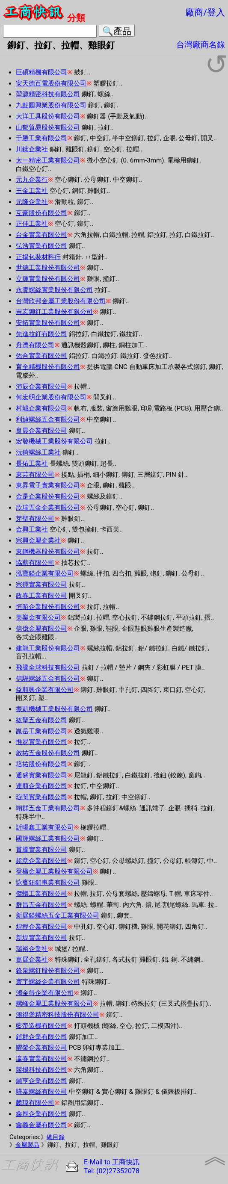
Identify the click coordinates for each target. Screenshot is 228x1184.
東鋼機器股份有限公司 (48, 551)
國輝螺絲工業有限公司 (48, 838)
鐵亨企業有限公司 (41, 1081)
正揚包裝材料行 (38, 257)
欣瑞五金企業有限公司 (48, 507)
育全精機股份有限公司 (48, 367)
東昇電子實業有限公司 (48, 485)
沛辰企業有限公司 (41, 386)
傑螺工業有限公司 (41, 894)
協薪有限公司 (35, 563)
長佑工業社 (32, 463)
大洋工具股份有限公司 (48, 116)
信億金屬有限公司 (41, 628)
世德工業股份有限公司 (48, 268)
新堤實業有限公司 (41, 938)
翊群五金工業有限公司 (48, 808)
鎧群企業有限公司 (41, 1037)
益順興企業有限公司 (45, 690)
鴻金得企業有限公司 (45, 993)
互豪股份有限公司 (41, 213)
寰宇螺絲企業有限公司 (48, 982)
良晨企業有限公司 (41, 430)
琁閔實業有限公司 (41, 797)
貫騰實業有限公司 (41, 849)
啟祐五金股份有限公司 (48, 753)
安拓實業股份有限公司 (48, 323)
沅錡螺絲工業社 (38, 452)
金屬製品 (27, 1145)
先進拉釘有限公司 (41, 334)
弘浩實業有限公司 (41, 246)
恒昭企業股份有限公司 (48, 607)
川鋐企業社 (32, 149)
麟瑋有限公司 (35, 1103)
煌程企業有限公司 (41, 926)
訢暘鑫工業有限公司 (45, 827)
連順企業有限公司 (41, 786)
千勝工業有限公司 (41, 138)
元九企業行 (32, 179)
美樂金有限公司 (38, 617)
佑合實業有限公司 (41, 356)
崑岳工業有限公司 (41, 731)
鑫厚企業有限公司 (41, 1114)
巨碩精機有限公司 (41, 72)
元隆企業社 (32, 202)
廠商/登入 (205, 12)
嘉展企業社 (32, 959)
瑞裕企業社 (32, 949)
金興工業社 (32, 529)
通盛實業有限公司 (41, 775)
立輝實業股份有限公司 (48, 279)
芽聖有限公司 (35, 519)
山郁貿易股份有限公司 (48, 127)
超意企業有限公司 (41, 861)
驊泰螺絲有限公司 (41, 1091)
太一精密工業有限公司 (48, 160)
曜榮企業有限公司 (41, 1047)
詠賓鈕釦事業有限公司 (48, 882)
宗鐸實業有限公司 (41, 584)
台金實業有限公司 (41, 235)
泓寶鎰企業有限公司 (45, 573)
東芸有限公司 (35, 474)
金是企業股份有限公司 (48, 496)
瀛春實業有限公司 (41, 1059)
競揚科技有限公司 (41, 1070)
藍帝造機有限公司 (41, 1026)
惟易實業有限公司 (41, 742)
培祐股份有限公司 (41, 764)
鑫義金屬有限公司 (41, 1125)
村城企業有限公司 (41, 408)
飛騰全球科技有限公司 (48, 667)
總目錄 (56, 1137)
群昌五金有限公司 (41, 905)
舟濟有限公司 (35, 345)
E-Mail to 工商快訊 (111, 1162)
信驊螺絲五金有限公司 (48, 678)
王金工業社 (32, 191)
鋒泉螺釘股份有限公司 (48, 970)
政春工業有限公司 (41, 595)
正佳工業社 (32, 223)
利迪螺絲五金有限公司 (48, 419)
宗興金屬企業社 (38, 540)
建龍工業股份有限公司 (48, 648)
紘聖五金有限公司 (41, 720)
